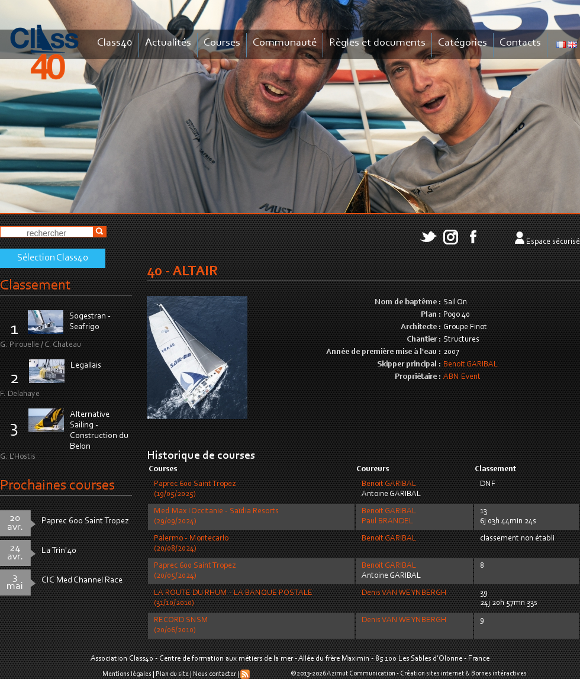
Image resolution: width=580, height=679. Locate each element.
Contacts (520, 43)
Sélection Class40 (52, 258)
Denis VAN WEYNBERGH (404, 593)
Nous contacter (214, 674)
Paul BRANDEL (387, 521)
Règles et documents (377, 43)
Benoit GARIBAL (470, 365)
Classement (35, 285)
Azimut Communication (361, 673)
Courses (222, 43)
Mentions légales (127, 674)
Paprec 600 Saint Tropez (85, 521)
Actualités (168, 43)
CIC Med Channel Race (82, 580)
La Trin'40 (58, 550)
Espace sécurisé (553, 242)
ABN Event (462, 377)
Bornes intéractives (499, 673)
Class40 (115, 43)
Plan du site (172, 674)
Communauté (285, 43)
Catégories (462, 43)
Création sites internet (432, 673)
